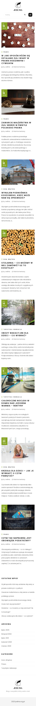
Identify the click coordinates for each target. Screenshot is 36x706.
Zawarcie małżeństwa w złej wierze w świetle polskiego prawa (16, 125)
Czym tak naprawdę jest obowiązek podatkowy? (16, 539)
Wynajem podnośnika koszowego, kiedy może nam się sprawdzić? (15, 195)
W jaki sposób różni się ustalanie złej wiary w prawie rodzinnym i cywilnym (15, 59)
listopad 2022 (6, 634)
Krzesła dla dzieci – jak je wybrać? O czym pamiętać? (17, 473)
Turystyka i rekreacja (12, 329)
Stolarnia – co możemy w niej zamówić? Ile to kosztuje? (17, 265)
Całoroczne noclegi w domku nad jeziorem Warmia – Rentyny (15, 403)
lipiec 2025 (5, 630)
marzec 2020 (6, 646)
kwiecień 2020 (6, 642)
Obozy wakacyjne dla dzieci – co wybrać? (14, 334)
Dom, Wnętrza (9, 189)
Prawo (6, 52)
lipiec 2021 (5, 638)
